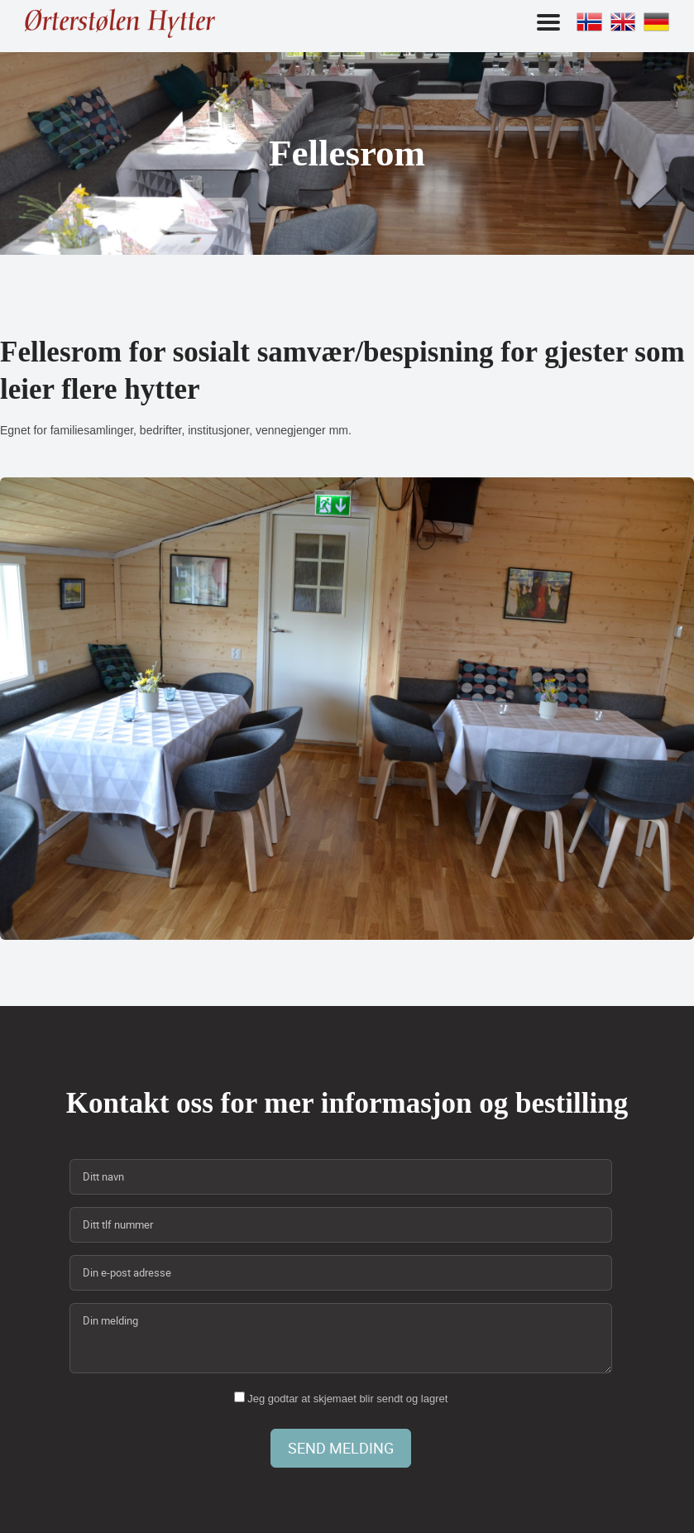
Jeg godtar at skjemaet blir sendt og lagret (341, 1398)
